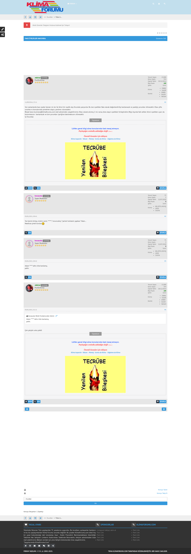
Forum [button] (72, 4)
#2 (165, 216)
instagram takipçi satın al (106, 530)
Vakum (85, 139)
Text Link (100, 532)
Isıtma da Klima (100, 139)
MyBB (39, 551)
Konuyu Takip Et (162, 493)
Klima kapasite (76, 139)
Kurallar (49, 17)
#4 (165, 310)
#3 (165, 261)
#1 (165, 102)
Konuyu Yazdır (162, 490)
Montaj (91, 139)
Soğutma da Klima (114, 139)
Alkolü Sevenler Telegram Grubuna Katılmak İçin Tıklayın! (51, 25)
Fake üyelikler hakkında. (59, 17)
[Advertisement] (95, 58)
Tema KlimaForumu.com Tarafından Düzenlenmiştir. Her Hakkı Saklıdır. (137, 551)
